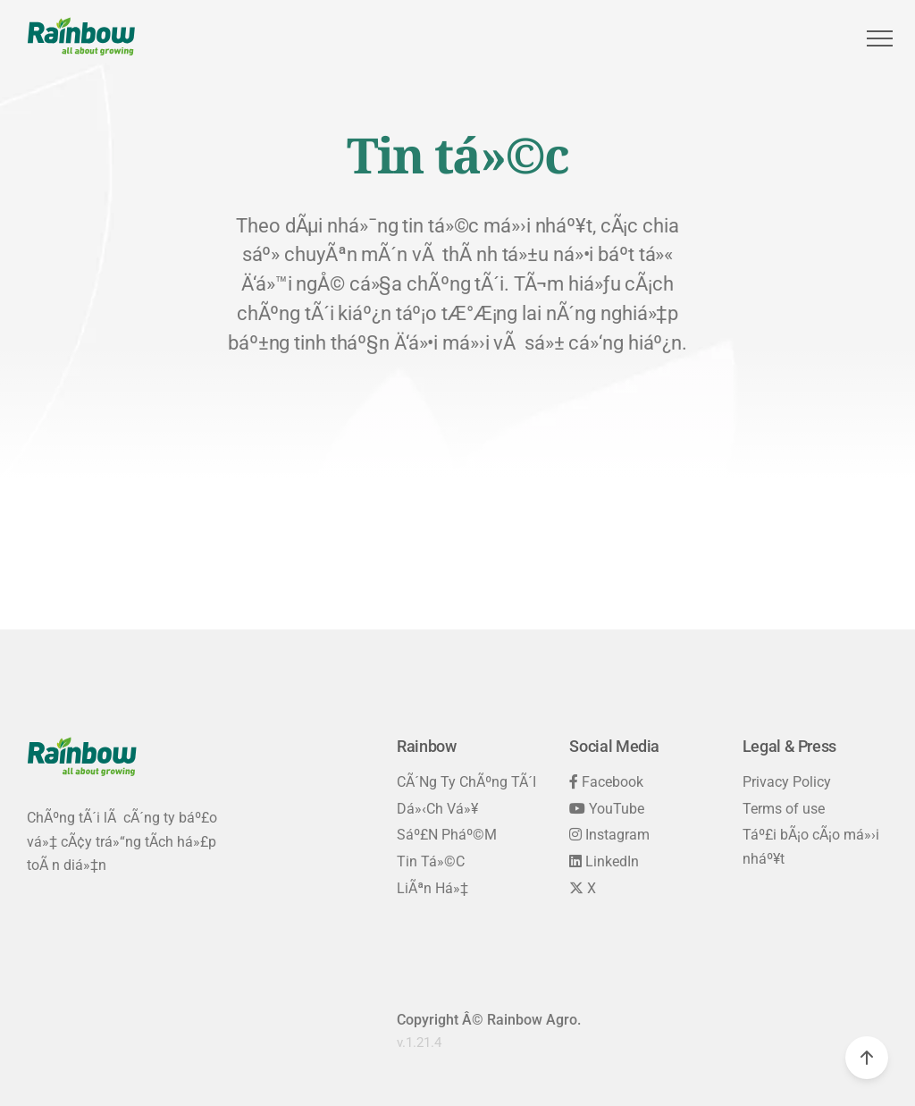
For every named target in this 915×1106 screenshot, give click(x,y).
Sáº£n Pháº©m (447, 834)
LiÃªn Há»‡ (432, 888)
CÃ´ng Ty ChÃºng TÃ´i (466, 781)
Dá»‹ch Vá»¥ (437, 808)
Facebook (606, 781)
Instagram (609, 834)
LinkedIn (604, 861)
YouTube (606, 808)
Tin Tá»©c (431, 861)
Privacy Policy (787, 781)
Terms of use (784, 808)
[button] (877, 38)
